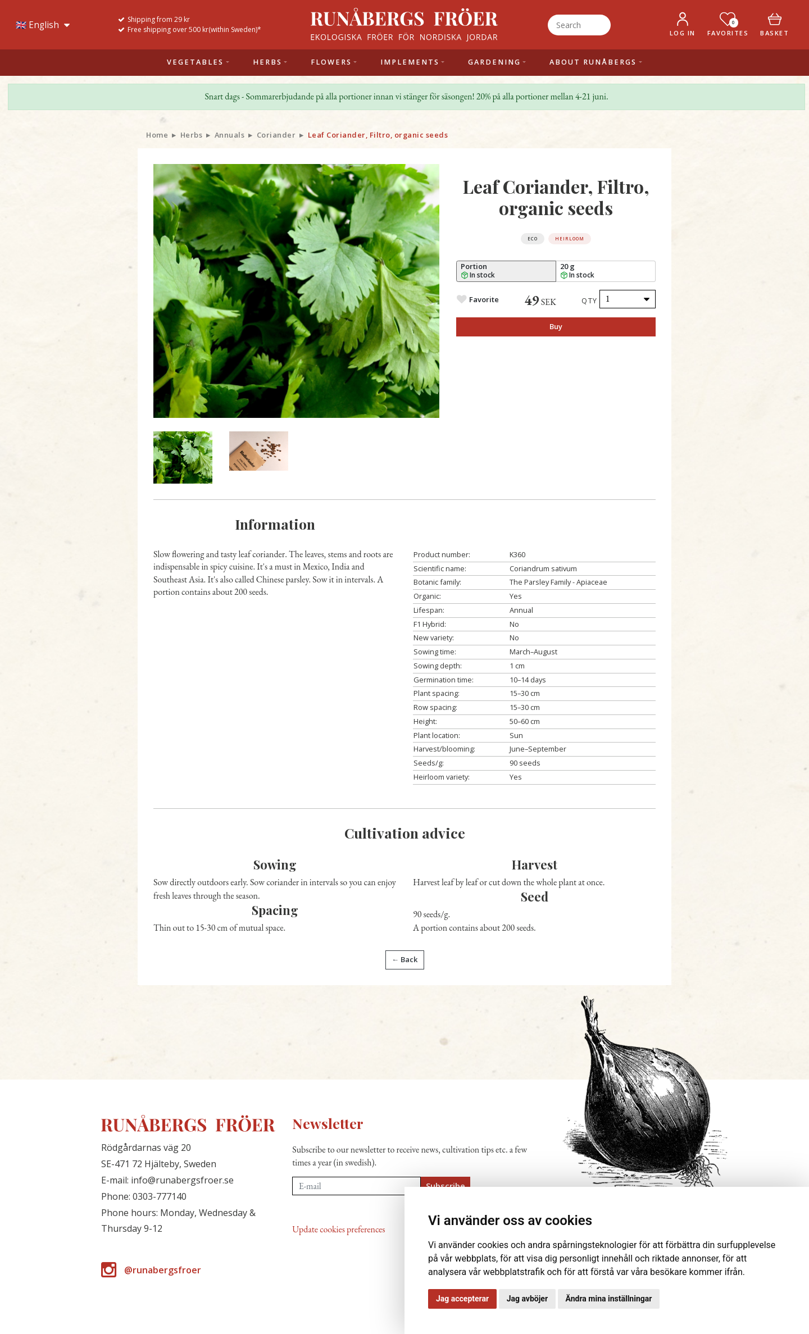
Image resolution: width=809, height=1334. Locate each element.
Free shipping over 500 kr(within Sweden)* (194, 29)
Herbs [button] (267, 62)
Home (157, 135)
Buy (555, 326)
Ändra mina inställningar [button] (609, 1298)
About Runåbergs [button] (593, 62)
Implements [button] (409, 62)
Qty (589, 300)
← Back (404, 959)
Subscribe (445, 1185)
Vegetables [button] (195, 62)
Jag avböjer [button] (527, 1298)
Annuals (230, 135)
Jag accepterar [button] (462, 1298)
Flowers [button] (331, 62)
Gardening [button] (494, 62)
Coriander (276, 135)
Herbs (191, 135)
